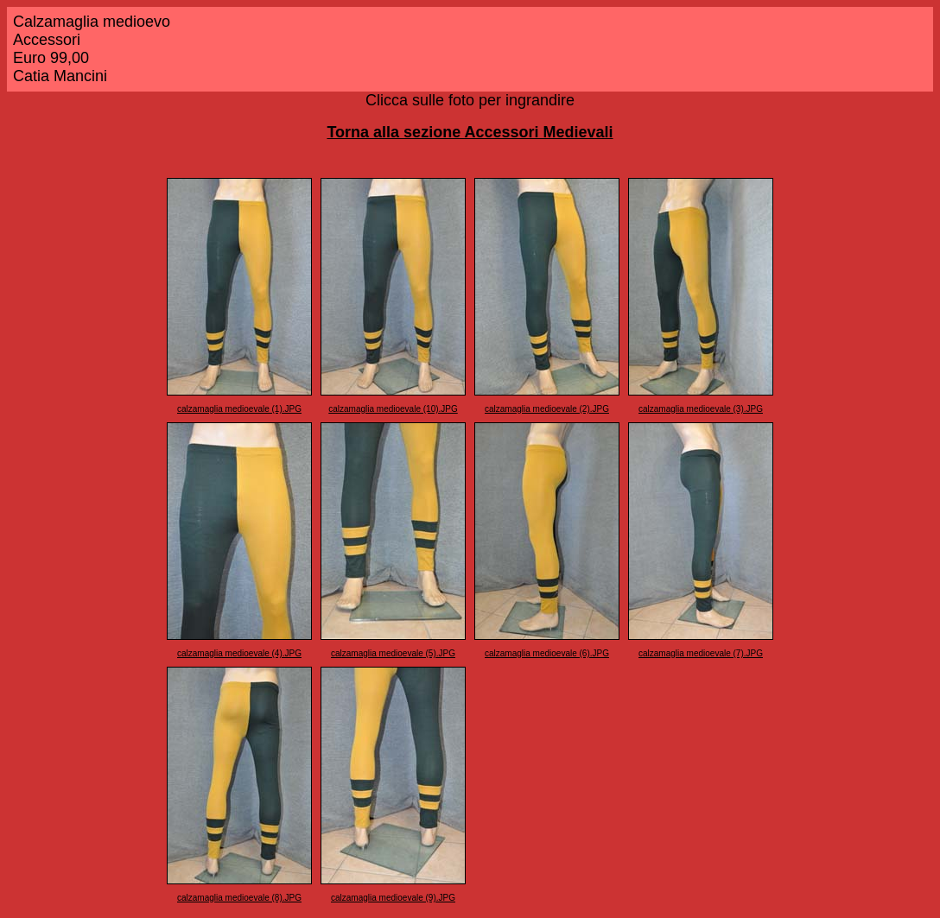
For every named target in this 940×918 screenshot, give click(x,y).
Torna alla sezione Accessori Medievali (470, 132)
